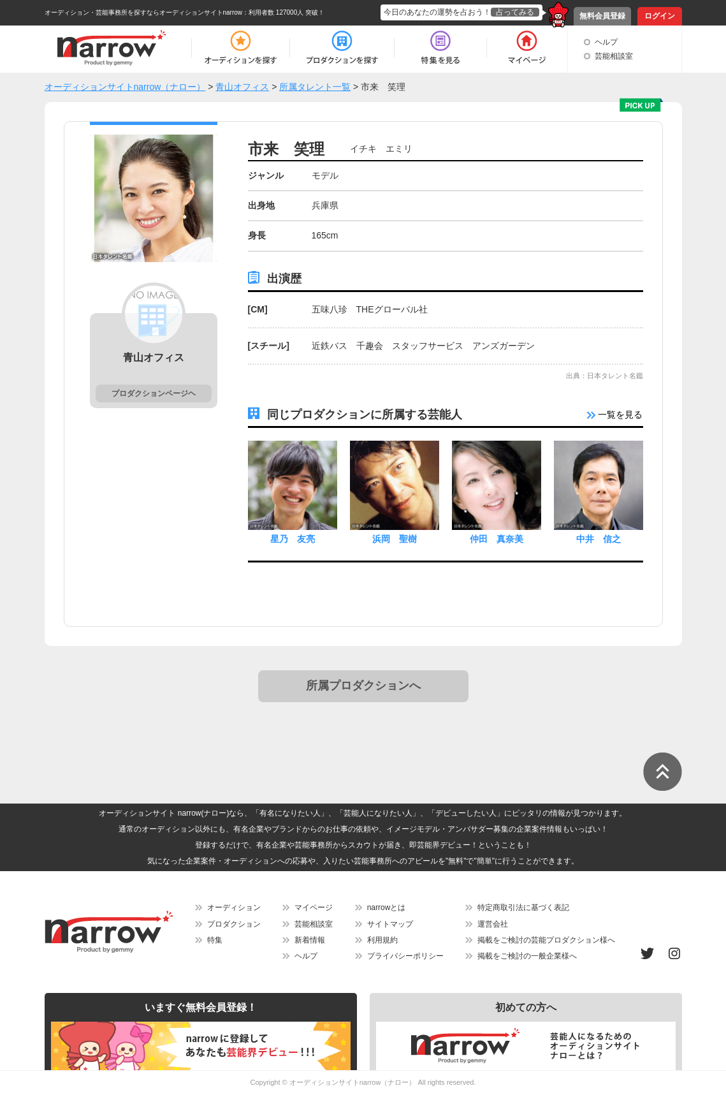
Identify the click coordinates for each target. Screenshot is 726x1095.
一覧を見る (615, 414)
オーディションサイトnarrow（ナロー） (352, 1082)
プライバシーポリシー (405, 956)
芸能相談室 (614, 56)
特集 (214, 940)
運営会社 (492, 924)
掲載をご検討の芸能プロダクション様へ (546, 940)
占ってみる (515, 12)
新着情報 (309, 940)
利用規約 (382, 940)
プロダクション (234, 924)
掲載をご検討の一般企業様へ (527, 956)
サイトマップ (390, 924)
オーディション (234, 907)
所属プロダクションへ (363, 685)
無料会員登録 (602, 15)
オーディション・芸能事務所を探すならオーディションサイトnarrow (144, 12)
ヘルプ (606, 42)
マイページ (313, 907)
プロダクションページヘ (154, 393)
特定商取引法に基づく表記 (523, 907)
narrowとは (386, 907)
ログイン (659, 15)
